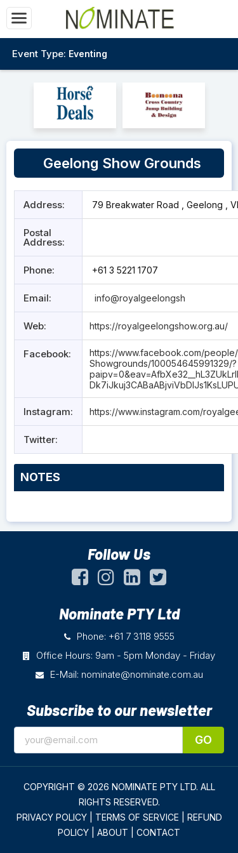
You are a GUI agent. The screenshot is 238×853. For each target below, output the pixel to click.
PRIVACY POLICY (52, 817)
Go (203, 739)
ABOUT (112, 832)
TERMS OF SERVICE (137, 817)
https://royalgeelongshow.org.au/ (158, 326)
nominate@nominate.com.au (142, 674)
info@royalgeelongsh (138, 298)
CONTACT (158, 832)
